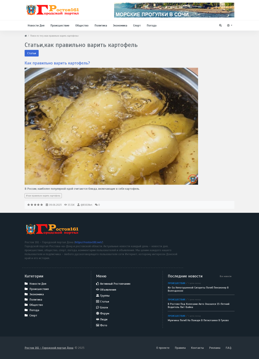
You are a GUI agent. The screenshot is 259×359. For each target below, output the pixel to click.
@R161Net (86, 205)
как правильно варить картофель (44, 195)
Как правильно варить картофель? (58, 63)
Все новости (225, 276)
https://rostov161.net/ (88, 242)
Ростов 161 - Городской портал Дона (49, 348)
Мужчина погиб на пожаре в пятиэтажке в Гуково (198, 320)
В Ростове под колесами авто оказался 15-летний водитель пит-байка (198, 305)
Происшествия (176, 283)
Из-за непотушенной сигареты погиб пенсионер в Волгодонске (198, 289)
